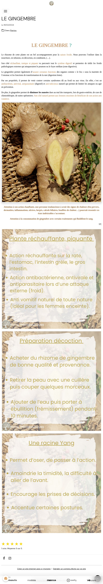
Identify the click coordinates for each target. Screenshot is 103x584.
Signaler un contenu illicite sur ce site (69, 569)
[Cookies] (6, 578)
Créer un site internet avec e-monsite (34, 569)
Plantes (13, 30)
